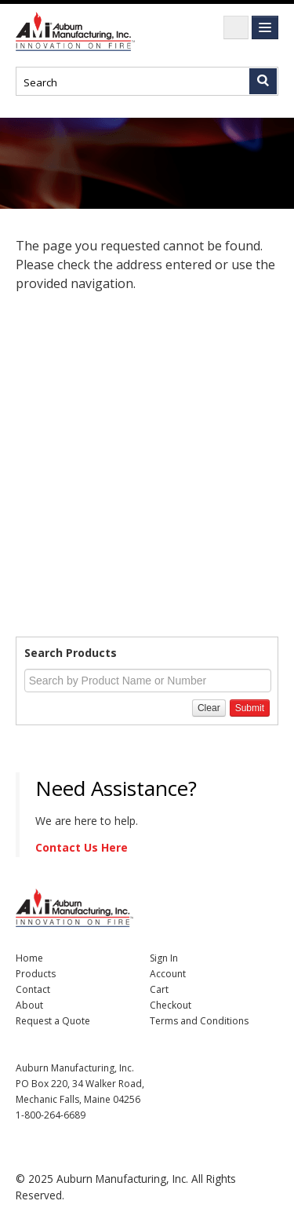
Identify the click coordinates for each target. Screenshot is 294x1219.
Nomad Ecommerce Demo (78, 31)
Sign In (164, 958)
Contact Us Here (81, 847)
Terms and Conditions (199, 1020)
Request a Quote (53, 1020)
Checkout (170, 1005)
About (29, 1005)
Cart (159, 989)
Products (36, 973)
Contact (33, 989)
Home (29, 958)
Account (168, 973)
